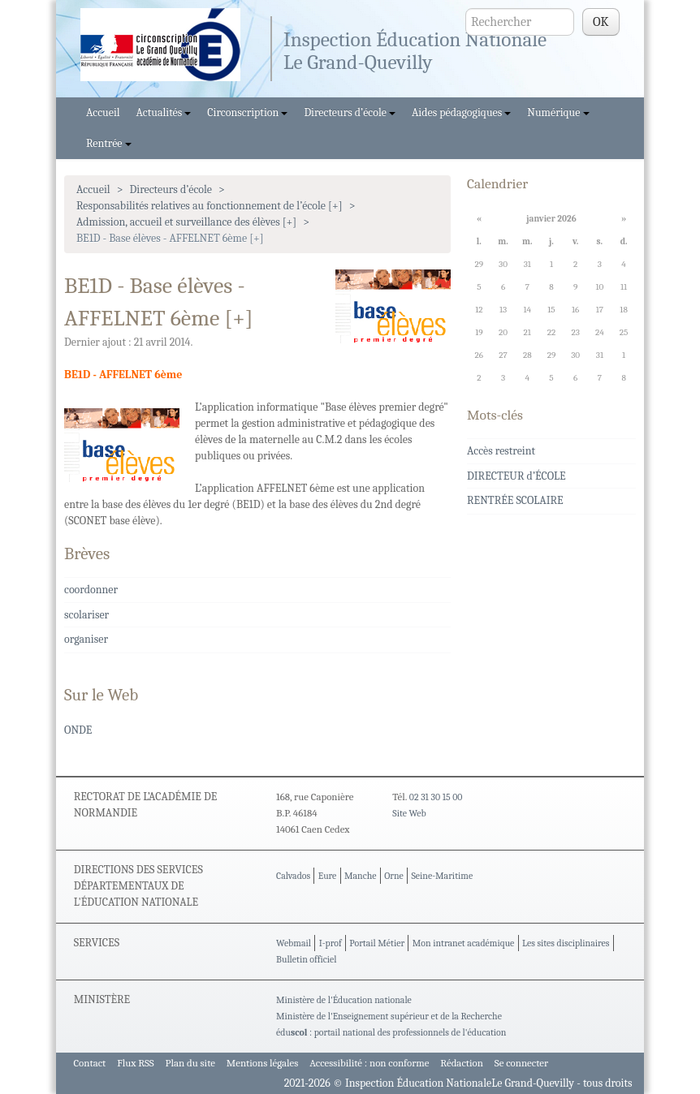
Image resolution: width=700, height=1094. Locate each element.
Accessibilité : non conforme (369, 1063)
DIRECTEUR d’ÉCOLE (516, 476)
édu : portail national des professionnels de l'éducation (391, 1032)
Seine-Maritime (442, 875)
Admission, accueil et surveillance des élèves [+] (186, 222)
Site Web (409, 813)
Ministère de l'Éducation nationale (344, 1000)
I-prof (330, 943)
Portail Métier (376, 943)
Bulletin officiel (306, 959)
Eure (327, 875)
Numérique (558, 112)
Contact (89, 1063)
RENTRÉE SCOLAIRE (515, 500)
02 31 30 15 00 (436, 797)
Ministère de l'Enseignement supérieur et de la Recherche (389, 1016)
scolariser (86, 615)
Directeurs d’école (349, 112)
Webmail (293, 943)
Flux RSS (135, 1063)
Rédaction (461, 1063)
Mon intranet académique (464, 943)
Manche (360, 875)
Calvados (293, 875)
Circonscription (247, 112)
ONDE (78, 730)
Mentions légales (263, 1063)
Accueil (103, 112)
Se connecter (521, 1063)
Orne (394, 875)
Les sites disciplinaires (565, 943)
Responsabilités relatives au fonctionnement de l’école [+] (209, 206)
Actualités (164, 112)
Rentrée (109, 143)
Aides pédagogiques (461, 112)
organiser (86, 639)
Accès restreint (501, 451)
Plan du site (190, 1063)
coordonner (91, 590)
